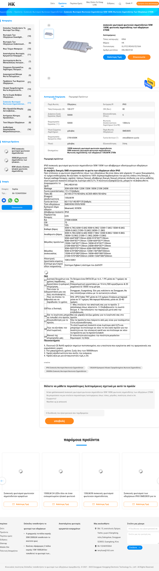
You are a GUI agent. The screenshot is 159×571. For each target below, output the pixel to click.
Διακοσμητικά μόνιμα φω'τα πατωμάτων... (17, 75)
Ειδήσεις (3, 540)
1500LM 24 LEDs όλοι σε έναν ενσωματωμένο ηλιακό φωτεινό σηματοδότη (59, 496)
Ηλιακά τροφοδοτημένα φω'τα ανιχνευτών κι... (17, 89)
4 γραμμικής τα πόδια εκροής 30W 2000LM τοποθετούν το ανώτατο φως (38, 537)
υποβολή (59, 421)
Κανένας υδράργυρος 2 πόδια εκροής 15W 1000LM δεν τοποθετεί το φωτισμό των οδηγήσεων (38, 550)
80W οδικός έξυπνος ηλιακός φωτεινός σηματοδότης (20, 169)
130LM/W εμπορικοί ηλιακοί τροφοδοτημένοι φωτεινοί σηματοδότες (115, 368)
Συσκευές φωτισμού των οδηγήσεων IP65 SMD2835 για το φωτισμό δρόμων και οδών (140, 496)
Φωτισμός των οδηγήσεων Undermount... (17, 43)
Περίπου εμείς (6, 536)
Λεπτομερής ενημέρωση (54, 97)
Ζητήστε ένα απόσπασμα (147, 4)
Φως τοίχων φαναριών (17, 48)
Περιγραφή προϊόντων (78, 97)
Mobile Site (4, 547)
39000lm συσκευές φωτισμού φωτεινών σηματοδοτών (66, 371)
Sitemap (3, 543)
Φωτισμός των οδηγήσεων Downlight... (17, 36)
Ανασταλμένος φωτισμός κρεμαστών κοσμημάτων (69, 526)
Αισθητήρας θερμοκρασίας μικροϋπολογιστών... (17, 129)
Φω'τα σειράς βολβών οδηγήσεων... (17, 96)
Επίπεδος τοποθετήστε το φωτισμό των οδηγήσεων (35, 526)
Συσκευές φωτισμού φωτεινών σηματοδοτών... (17, 103)
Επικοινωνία (17, 207)
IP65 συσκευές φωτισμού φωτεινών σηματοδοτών (21, 151)
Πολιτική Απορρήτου (9, 551)
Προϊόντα (4, 532)
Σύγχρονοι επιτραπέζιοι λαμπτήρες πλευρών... (17, 68)
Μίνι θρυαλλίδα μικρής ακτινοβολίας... (17, 110)
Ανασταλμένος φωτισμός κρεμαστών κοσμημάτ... (17, 55)
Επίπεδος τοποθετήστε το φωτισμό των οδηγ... (17, 29)
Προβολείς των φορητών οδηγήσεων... (17, 82)
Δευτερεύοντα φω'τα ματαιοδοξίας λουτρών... (17, 61)
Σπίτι (2, 529)
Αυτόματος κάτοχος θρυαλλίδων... (17, 117)
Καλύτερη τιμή (114, 57)
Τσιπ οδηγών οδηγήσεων (17, 122)
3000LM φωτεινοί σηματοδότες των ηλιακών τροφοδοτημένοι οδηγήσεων (19, 160)
